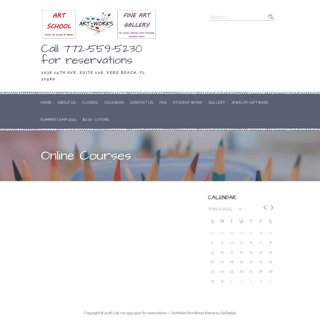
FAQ (163, 102)
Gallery (216, 102)
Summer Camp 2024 (58, 119)
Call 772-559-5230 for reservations (91, 54)
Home (45, 102)
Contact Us (141, 102)
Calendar (114, 102)
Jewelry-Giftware (249, 102)
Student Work (187, 102)
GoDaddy (228, 313)
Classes (90, 102)
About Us (67, 102)
